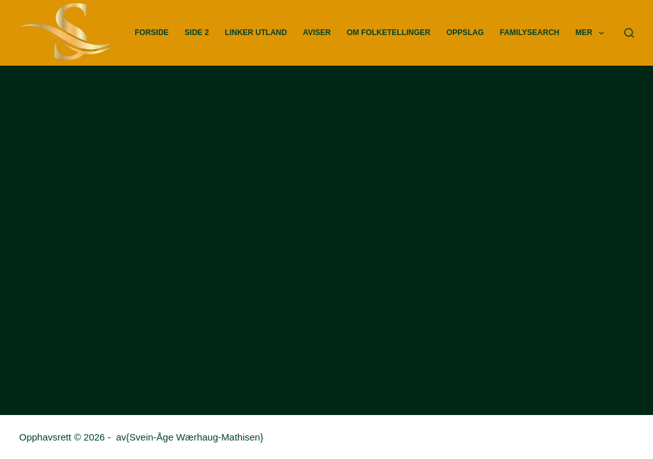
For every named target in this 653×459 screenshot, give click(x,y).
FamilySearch (530, 32)
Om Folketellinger (388, 32)
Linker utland (256, 32)
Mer (592, 33)
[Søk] (629, 33)
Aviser (317, 32)
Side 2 (197, 32)
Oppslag (465, 32)
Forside (151, 32)
